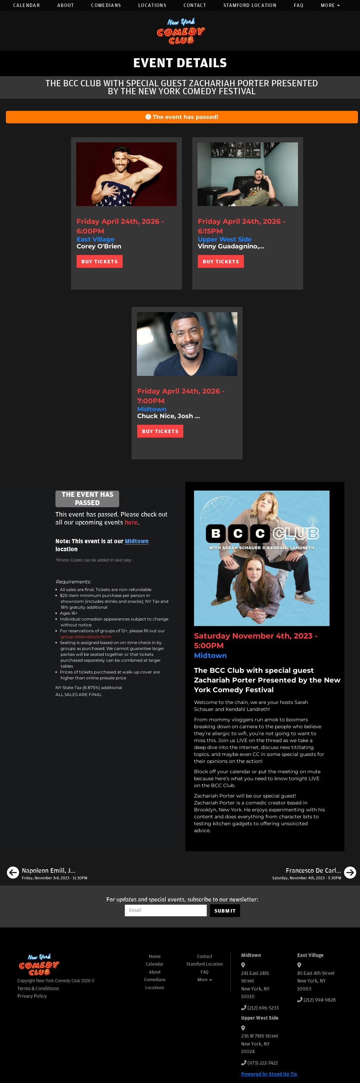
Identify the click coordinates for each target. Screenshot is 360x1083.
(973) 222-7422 (262, 1063)
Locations (152, 5)
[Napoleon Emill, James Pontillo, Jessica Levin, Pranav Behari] (47, 873)
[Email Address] (166, 910)
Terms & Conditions (38, 989)
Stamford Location (249, 5)
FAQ (299, 5)
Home (155, 956)
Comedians (106, 5)
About (65, 5)
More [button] (330, 5)
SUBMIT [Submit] (225, 911)
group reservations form (86, 636)
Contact (195, 5)
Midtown (137, 541)
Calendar (26, 5)
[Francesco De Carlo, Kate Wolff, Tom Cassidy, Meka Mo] (314, 873)
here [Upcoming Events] (131, 522)
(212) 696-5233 (263, 1008)
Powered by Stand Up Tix (269, 1074)
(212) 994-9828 (320, 1000)
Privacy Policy (32, 996)
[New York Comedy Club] (180, 31)
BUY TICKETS (99, 261)
